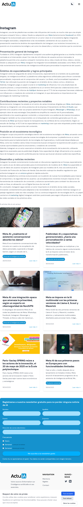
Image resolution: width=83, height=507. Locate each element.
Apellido (45, 409)
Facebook (69, 35)
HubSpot (32, 90)
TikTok (2, 82)
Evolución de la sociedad (55, 259)
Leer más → (33, 261)
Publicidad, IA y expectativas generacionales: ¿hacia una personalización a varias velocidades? (61, 238)
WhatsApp (70, 110)
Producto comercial (53, 383)
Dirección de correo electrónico (14, 428)
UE (48, 184)
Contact (46, 485)
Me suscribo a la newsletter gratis (41, 453)
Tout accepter (68, 494)
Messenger (60, 110)
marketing (42, 85)
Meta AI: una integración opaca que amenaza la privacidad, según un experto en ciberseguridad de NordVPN (20, 301)
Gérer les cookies (69, 503)
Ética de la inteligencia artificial (14, 256)
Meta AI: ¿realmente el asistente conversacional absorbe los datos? (16, 236)
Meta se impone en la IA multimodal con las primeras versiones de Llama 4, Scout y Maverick (62, 301)
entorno (24, 173)
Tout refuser (67, 498)
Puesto (5, 419)
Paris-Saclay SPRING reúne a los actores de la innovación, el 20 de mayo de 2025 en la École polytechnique (20, 365)
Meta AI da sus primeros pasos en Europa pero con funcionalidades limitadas (62, 363)
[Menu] (79, 4)
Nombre (5, 409)
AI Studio (70, 107)
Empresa (45, 419)
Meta (50, 35)
